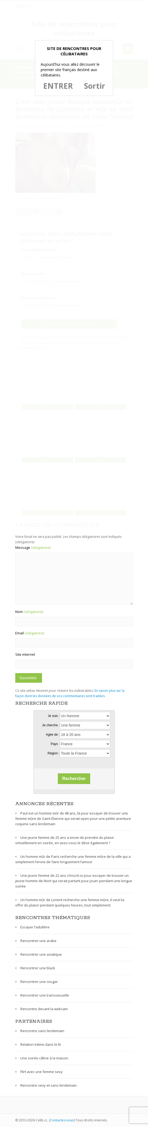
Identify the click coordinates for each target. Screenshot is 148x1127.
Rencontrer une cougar (39, 981)
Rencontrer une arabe (38, 940)
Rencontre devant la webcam (44, 1008)
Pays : (55, 744)
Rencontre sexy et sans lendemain (48, 1085)
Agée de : (52, 734)
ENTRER (58, 86)
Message (33, 547)
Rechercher (74, 778)
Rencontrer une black (37, 968)
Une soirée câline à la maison (44, 1058)
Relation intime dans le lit (40, 1044)
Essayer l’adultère (35, 927)
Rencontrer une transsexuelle (44, 995)
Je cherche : (50, 725)
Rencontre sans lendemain (42, 1030)
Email (30, 633)
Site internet (25, 654)
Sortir (94, 86)
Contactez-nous (62, 1120)
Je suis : (53, 716)
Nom (29, 611)
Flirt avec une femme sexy (41, 1071)
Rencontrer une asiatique (41, 954)
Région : (54, 753)
